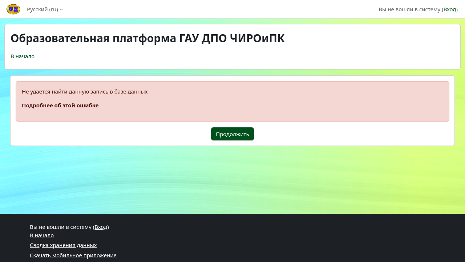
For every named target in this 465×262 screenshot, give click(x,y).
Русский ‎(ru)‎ (42, 9)
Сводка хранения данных (63, 245)
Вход (450, 9)
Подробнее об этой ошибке (60, 105)
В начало (23, 56)
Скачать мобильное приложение (73, 255)
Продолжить (232, 134)
